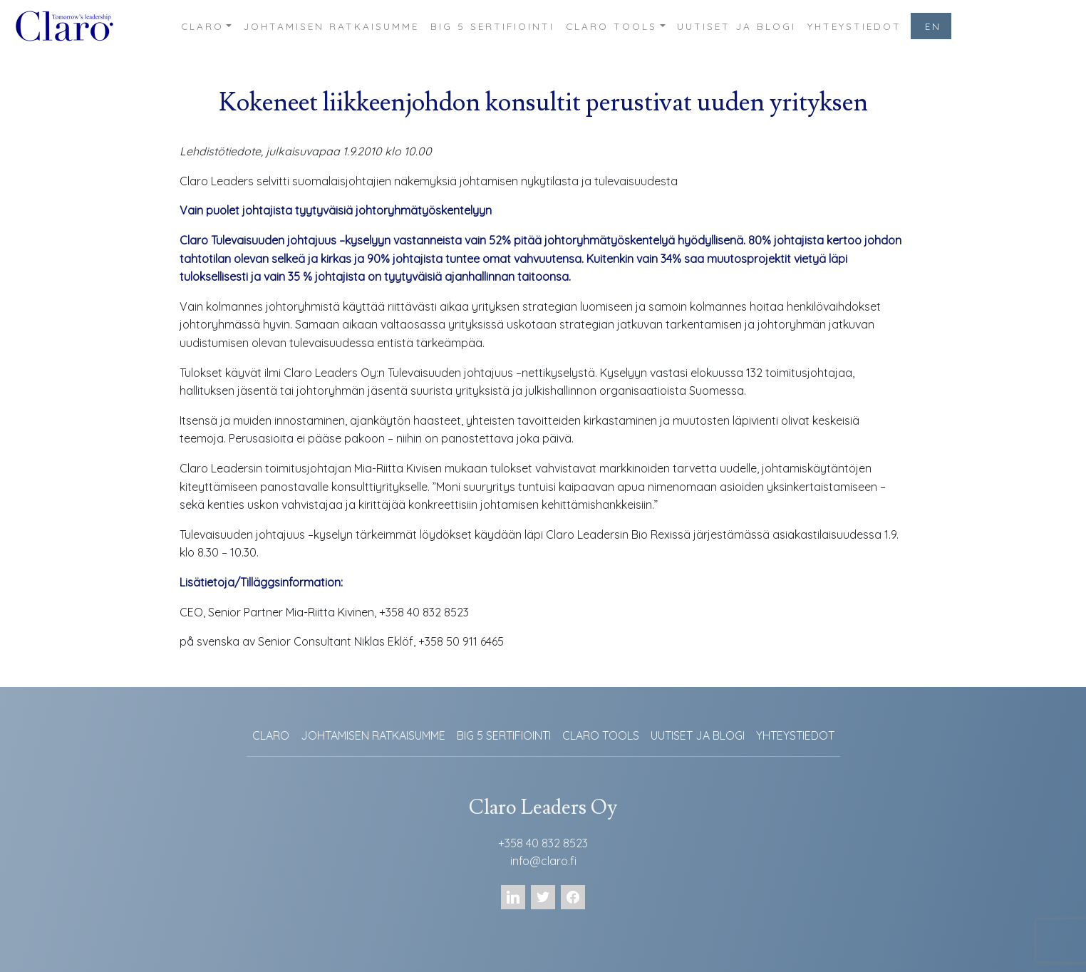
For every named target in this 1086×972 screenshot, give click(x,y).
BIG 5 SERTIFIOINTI (492, 26)
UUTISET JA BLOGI (736, 26)
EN (933, 26)
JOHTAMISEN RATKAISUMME (331, 26)
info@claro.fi (543, 861)
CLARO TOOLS (611, 26)
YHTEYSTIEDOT (854, 26)
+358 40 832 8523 (543, 843)
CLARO (202, 26)
